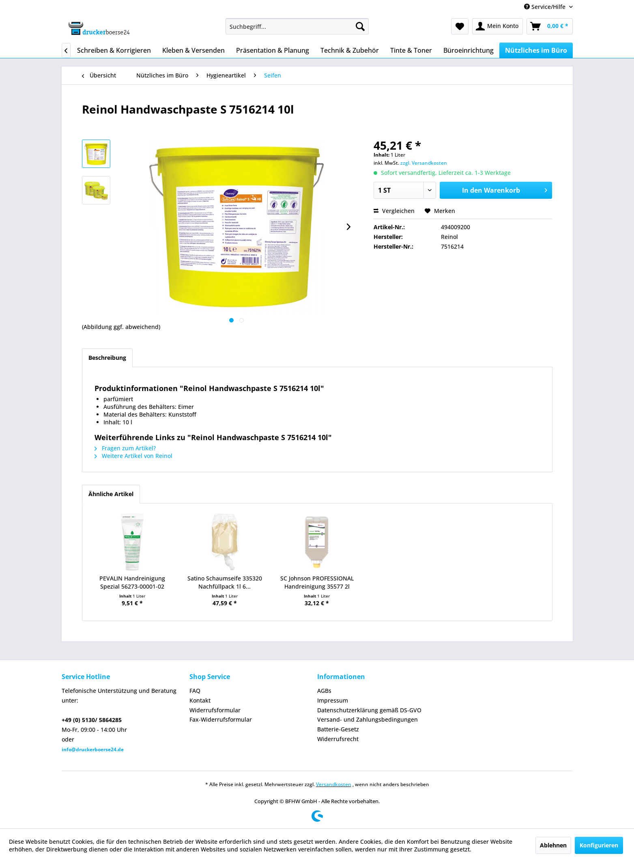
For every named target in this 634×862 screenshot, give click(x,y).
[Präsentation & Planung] (272, 50)
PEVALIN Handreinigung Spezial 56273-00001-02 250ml (132, 582)
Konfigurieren (599, 845)
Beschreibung (107, 357)
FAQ (194, 690)
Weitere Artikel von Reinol (133, 456)
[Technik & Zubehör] (350, 50)
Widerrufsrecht (338, 739)
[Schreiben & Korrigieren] (114, 50)
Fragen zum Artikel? (125, 448)
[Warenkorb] (550, 26)
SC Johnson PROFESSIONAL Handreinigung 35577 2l (317, 582)
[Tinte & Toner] (411, 50)
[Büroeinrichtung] (468, 50)
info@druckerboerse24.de (93, 749)
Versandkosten (333, 784)
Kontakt (200, 700)
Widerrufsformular (215, 710)
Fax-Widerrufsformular (220, 719)
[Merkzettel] (460, 26)
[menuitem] (297, 26)
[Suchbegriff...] (297, 26)
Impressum (332, 700)
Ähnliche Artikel (110, 494)
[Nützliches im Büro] (536, 50)
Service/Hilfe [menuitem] (545, 7)
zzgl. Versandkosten (423, 162)
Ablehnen (553, 845)
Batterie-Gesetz (338, 729)
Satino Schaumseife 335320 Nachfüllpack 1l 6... (224, 582)
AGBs (324, 690)
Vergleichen (394, 211)
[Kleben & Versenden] (193, 50)
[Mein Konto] (497, 26)
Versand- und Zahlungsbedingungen (367, 719)
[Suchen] (360, 26)
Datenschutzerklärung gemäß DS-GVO (369, 710)
